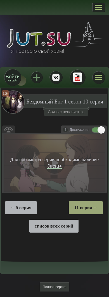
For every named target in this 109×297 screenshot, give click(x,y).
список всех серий (54, 226)
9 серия (23, 207)
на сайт (13, 78)
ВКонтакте (55, 77)
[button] (98, 7)
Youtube (77, 77)
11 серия (83, 207)
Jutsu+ (36, 77)
